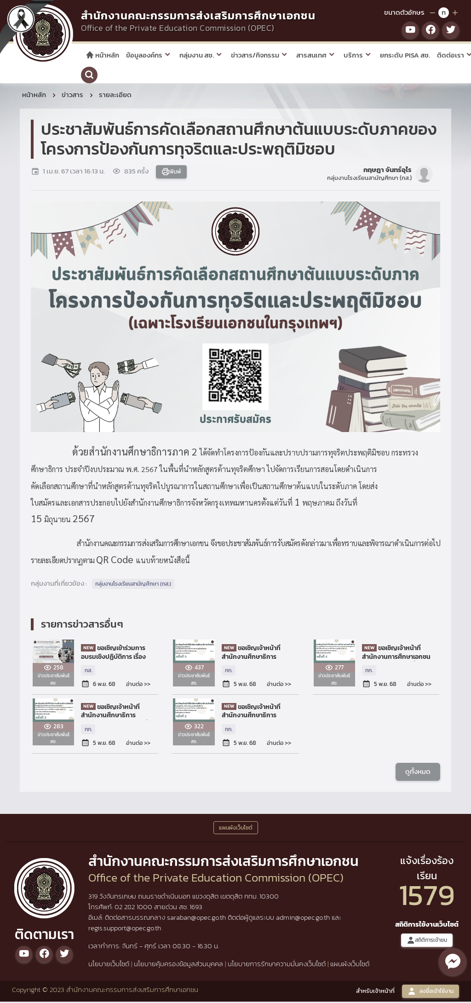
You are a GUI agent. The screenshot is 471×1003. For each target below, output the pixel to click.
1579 (427, 896)
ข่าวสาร (72, 96)
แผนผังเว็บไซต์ (349, 965)
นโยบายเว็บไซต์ (108, 965)
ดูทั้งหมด (418, 772)
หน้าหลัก (102, 55)
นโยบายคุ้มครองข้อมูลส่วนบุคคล (178, 965)
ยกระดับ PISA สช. (405, 55)
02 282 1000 (134, 908)
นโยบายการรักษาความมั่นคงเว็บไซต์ (277, 965)
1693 (196, 908)
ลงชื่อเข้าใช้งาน (431, 992)
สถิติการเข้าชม (427, 941)
